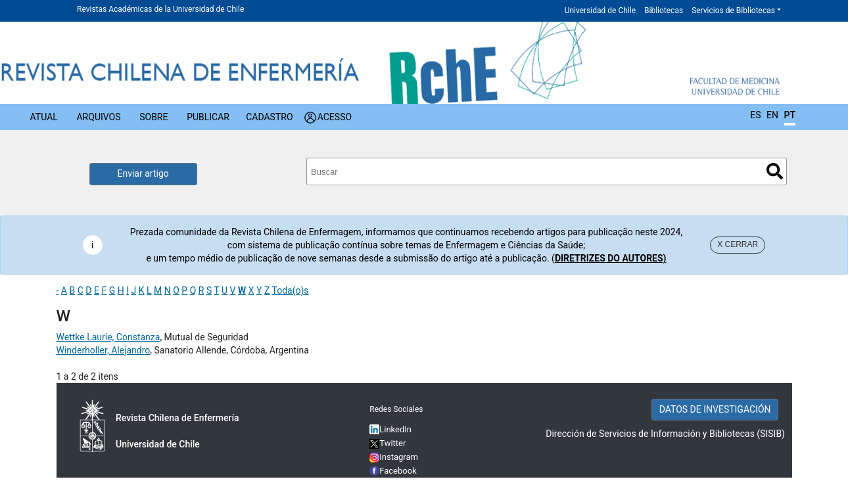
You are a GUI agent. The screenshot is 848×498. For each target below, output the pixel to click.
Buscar (774, 171)
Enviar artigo (143, 173)
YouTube (396, 484)
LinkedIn (395, 429)
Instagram (393, 457)
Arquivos (98, 117)
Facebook (398, 471)
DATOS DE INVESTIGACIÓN (715, 409)
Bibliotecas (663, 10)
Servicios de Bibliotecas (733, 10)
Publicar (208, 117)
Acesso (335, 117)
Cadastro (269, 117)
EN (772, 115)
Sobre (153, 117)
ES (755, 115)
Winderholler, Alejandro (104, 350)
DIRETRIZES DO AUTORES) (611, 258)
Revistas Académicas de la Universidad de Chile (160, 9)
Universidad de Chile (600, 10)
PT (789, 115)
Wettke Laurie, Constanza (108, 337)
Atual (44, 117)
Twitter (387, 443)
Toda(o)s (289, 290)
